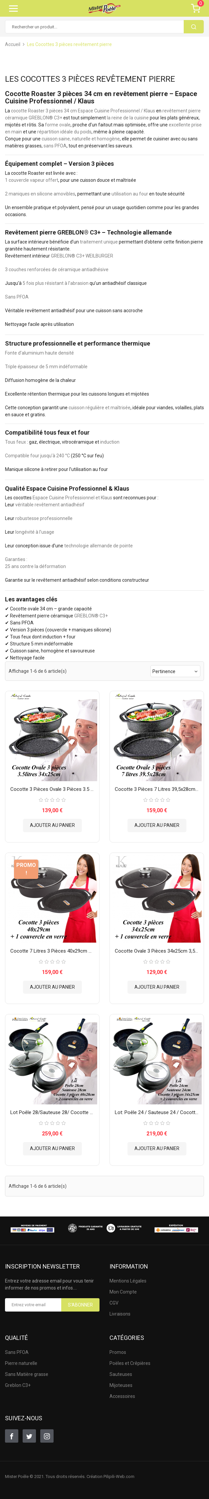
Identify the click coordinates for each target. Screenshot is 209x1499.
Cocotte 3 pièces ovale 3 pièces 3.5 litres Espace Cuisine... (52, 789)
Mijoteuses (120, 1385)
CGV (113, 1303)
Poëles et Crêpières (129, 1363)
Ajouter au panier (52, 825)
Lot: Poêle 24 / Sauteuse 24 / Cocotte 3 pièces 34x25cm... (157, 1112)
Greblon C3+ (18, 1385)
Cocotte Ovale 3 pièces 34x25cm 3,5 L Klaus (157, 951)
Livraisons (119, 1314)
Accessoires (122, 1396)
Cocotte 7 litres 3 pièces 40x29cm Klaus (52, 951)
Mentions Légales (127, 1281)
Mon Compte (123, 1292)
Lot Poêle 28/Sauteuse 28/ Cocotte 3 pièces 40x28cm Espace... (52, 1112)
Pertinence (175, 671)
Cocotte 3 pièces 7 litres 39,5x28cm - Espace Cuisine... (157, 789)
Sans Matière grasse (26, 1374)
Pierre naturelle (21, 1363)
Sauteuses (120, 1374)
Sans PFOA (17, 1352)
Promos (117, 1352)
